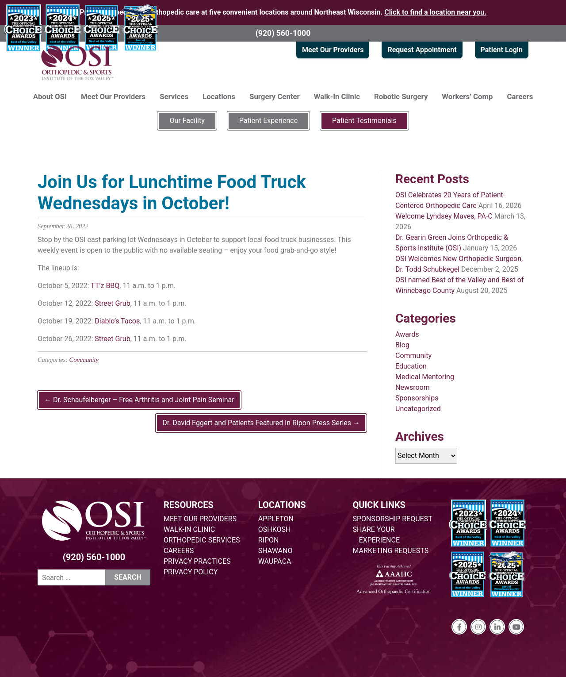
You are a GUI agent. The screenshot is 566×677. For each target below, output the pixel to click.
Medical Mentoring (424, 377)
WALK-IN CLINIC (189, 529)
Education (411, 366)
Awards (407, 334)
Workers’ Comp (467, 96)
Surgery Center (274, 96)
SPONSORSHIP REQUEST (392, 519)
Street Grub (112, 303)
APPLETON (276, 519)
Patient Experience (268, 120)
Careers (520, 96)
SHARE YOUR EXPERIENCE (376, 534)
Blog (402, 345)
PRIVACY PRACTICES (197, 561)
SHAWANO (275, 550)
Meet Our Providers (332, 50)
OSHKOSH (274, 529)
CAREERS (179, 550)
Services (174, 96)
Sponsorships (416, 398)
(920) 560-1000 (283, 33)
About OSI (50, 96)
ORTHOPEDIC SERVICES (202, 540)
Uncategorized (418, 408)
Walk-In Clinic (337, 96)
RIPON (268, 540)
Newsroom (412, 387)
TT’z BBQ (105, 285)
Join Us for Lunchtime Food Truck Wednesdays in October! (172, 193)
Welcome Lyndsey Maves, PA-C (444, 216)
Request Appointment (421, 50)
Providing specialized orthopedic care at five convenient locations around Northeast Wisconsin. (283, 12)
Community (84, 359)
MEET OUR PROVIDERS (200, 519)
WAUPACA (274, 561)
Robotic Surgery (401, 96)
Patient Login (502, 50)
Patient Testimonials (364, 120)
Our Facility (186, 120)
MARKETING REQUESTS (391, 550)
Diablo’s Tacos (117, 321)
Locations (219, 96)
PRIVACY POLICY (191, 572)
